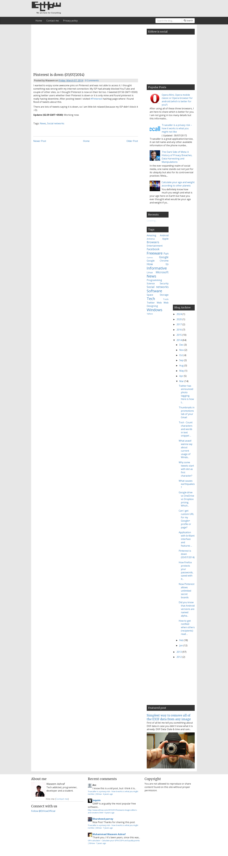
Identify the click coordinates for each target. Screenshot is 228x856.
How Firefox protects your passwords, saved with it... (186, 571)
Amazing (151, 235)
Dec (181, 344)
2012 (179, 657)
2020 (179, 319)
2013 (179, 651)
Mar (181, 381)
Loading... (152, 220)
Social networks (55, 123)
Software (154, 290)
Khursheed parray (102, 818)
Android (164, 235)
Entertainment (155, 245)
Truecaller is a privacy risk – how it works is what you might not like (177, 128)
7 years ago (108, 828)
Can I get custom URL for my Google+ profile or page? (186, 519)
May (182, 370)
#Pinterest (96, 98)
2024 (179, 314)
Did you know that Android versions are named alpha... (187, 609)
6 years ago (109, 812)
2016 (179, 329)
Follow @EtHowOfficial (43, 811)
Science (151, 283)
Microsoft (162, 272)
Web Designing (158, 304)
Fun (166, 253)
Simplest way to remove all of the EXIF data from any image (169, 717)
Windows (154, 309)
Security (164, 283)
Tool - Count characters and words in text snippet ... (186, 429)
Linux (150, 272)
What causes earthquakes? (187, 484)
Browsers (153, 242)
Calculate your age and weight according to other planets (178, 184)
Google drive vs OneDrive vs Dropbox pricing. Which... (186, 499)
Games (150, 257)
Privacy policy (70, 20)
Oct (181, 355)
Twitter (151, 302)
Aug (181, 365)
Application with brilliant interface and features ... (187, 539)
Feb (181, 640)
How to (158, 264)
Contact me (52, 20)
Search (188, 20)
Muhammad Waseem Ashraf (109, 834)
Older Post (132, 141)
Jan (181, 645)
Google (164, 257)
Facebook (153, 249)
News (43, 123)
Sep (181, 360)
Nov (181, 350)
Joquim (96, 800)
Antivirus (151, 238)
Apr (181, 376)
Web (159, 302)
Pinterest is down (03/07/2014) (187, 554)
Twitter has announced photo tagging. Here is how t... (186, 394)
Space (150, 294)
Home (38, 20)
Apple (165, 238)
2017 (179, 324)
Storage (164, 294)
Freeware (155, 253)
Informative (157, 268)
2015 (179, 334)
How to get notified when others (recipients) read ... (187, 627)
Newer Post (39, 141)
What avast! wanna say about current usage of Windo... (185, 449)
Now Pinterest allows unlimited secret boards (186, 590)
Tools (166, 299)
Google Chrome (158, 260)
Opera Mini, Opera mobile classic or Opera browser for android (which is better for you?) (177, 99)
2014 (179, 340)
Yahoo (150, 313)
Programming (154, 280)
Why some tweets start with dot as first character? (186, 469)
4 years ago (108, 794)
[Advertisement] (85, 47)
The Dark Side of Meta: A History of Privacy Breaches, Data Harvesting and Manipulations (177, 157)
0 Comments (92, 80)
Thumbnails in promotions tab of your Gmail (186, 412)
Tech (151, 298)
